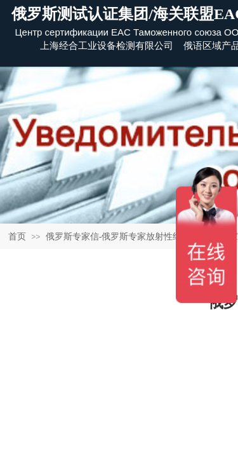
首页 (17, 236)
